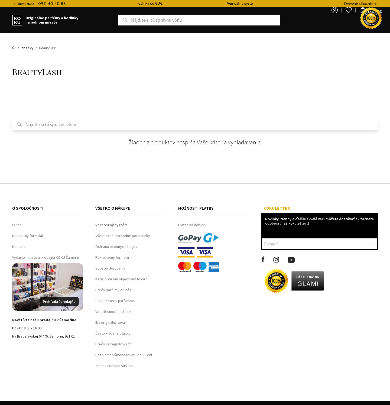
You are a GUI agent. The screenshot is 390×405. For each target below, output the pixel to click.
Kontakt (18, 246)
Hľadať (104, 20)
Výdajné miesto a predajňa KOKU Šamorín (45, 257)
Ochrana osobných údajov (116, 246)
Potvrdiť (370, 243)
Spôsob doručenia (110, 268)
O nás (16, 224)
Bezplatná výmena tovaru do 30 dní (123, 354)
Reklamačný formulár (112, 257)
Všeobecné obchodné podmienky (122, 235)
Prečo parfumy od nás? (114, 289)
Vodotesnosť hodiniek (113, 311)
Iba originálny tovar (110, 322)
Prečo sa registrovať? (113, 344)
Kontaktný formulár (27, 235)
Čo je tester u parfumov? (115, 300)
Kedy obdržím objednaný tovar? (121, 279)
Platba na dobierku (193, 224)
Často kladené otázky (113, 333)
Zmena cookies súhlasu (114, 365)
